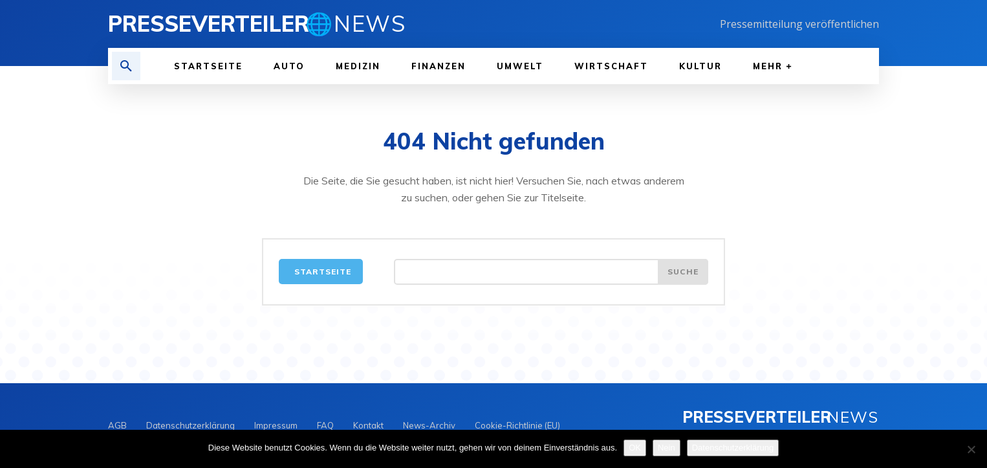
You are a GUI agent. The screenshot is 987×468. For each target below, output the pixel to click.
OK (635, 447)
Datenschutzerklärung (733, 447)
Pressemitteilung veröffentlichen (799, 24)
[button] (126, 66)
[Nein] (970, 449)
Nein (666, 447)
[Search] (683, 272)
